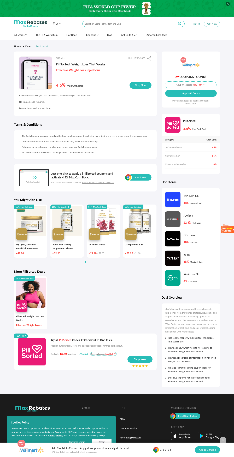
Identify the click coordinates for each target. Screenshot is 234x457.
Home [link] (17, 46)
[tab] (191, 339)
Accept (102, 442)
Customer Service (128, 428)
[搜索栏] (127, 24)
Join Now (212, 23)
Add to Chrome (207, 449)
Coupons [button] (92, 35)
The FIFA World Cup (46, 35)
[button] (56, 23)
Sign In (196, 23)
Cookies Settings (77, 442)
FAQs (122, 419)
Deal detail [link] (42, 46)
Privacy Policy (56, 435)
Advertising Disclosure (130, 437)
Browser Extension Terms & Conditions (98, 182)
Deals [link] (28, 46)
